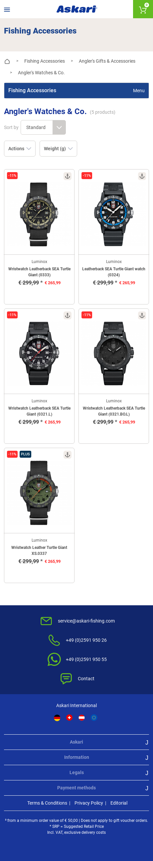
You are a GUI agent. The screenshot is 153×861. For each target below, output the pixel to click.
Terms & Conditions (47, 803)
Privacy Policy (89, 803)
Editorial (118, 803)
